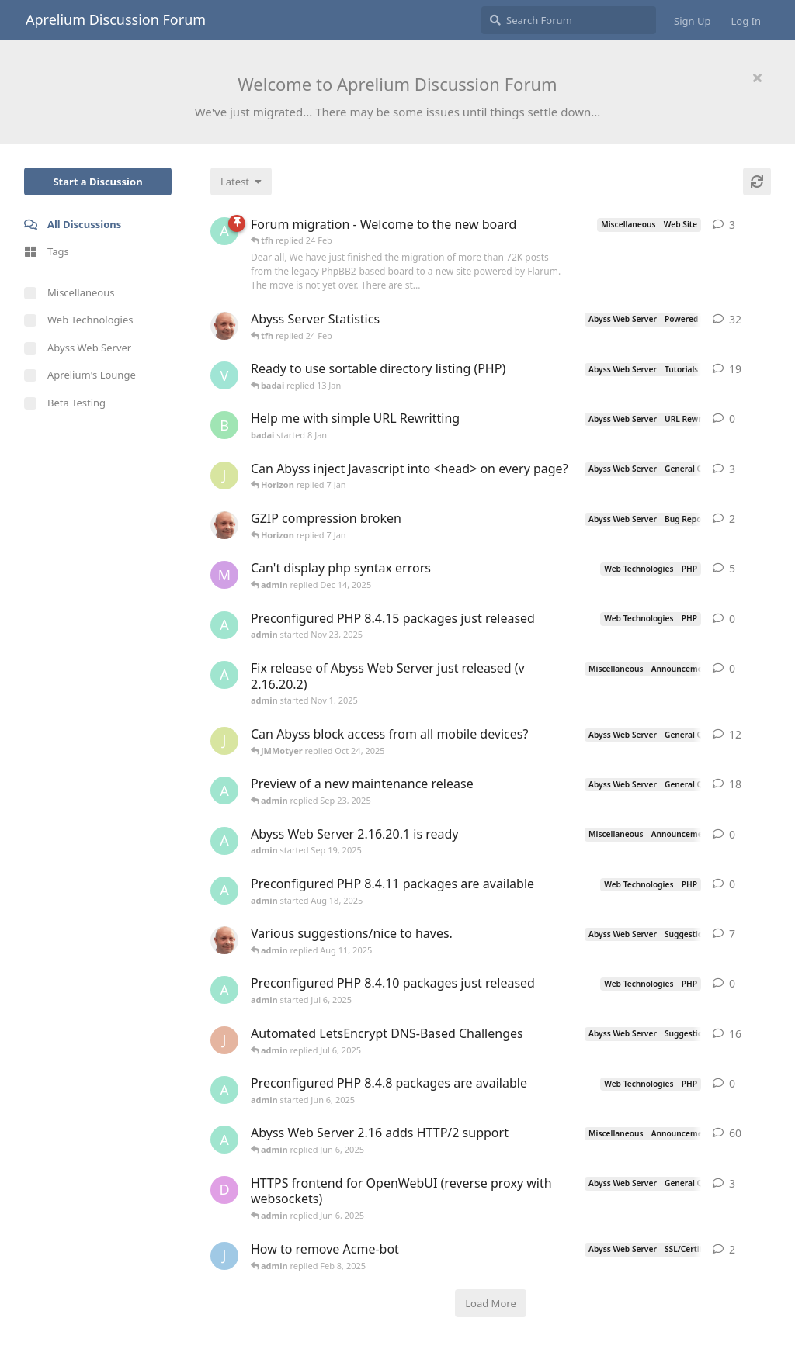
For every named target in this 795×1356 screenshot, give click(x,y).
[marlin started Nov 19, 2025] (224, 575)
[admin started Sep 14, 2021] (224, 1140)
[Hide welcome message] (757, 78)
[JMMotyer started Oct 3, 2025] (224, 741)
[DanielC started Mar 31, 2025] (224, 1190)
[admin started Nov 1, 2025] (224, 675)
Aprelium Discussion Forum (116, 19)
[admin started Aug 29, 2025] (224, 790)
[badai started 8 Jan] (224, 425)
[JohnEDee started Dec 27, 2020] (224, 1040)
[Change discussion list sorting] (241, 181)
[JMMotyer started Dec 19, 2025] (224, 475)
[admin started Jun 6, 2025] (224, 1090)
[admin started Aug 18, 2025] (224, 891)
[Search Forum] (568, 20)
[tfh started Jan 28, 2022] (224, 326)
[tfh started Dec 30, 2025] (224, 525)
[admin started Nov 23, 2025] (224, 625)
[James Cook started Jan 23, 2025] (224, 1256)
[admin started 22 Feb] (224, 231)
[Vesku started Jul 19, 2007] (224, 375)
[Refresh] (757, 181)
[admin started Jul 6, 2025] (224, 990)
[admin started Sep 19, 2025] (224, 841)
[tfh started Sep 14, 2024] (224, 940)
